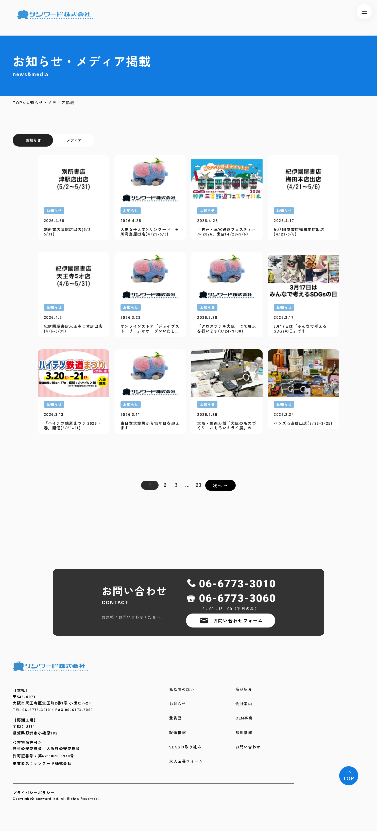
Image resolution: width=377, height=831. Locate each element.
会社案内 (243, 703)
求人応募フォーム (186, 761)
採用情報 (243, 732)
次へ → (220, 485)
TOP (18, 102)
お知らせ (33, 140)
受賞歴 (175, 718)
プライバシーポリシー (34, 792)
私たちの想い (182, 689)
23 (198, 484)
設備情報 (177, 732)
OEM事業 (244, 718)
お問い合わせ (248, 747)
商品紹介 (243, 689)
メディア (74, 140)
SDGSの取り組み (185, 747)
